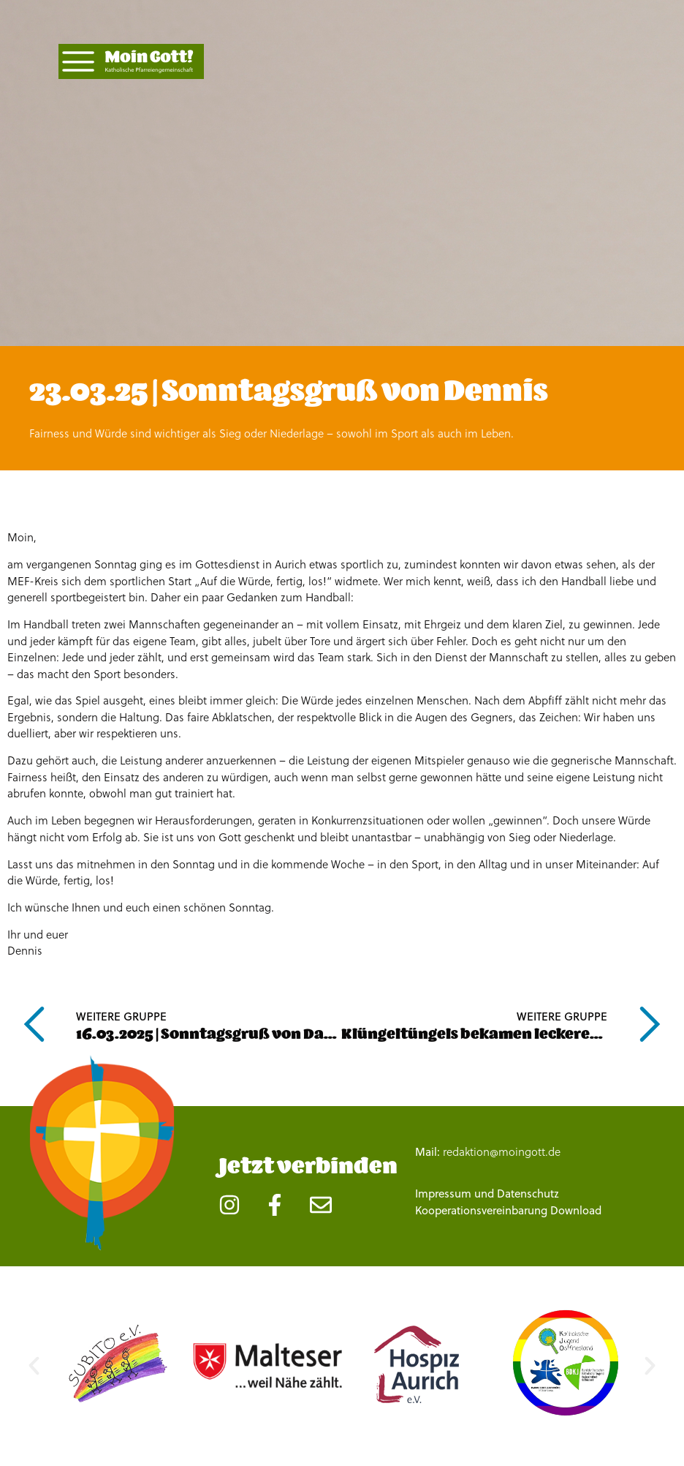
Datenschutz (528, 1193)
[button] (34, 1365)
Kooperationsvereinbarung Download (508, 1210)
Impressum (443, 1193)
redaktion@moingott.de (501, 1151)
